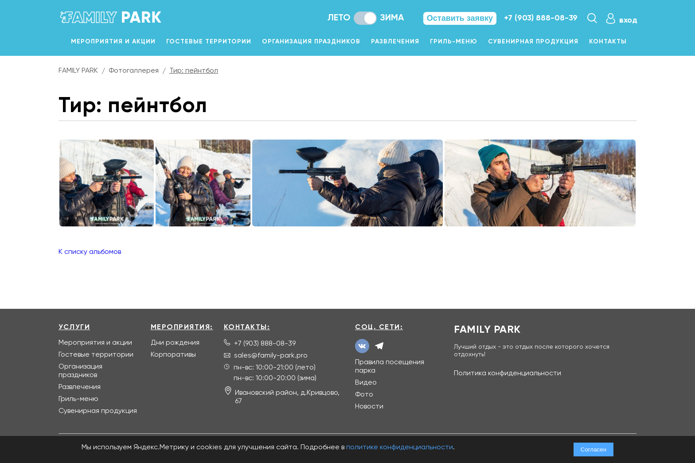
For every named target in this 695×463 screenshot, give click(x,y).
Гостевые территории (208, 42)
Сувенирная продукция (533, 42)
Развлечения (395, 42)
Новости (369, 406)
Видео (366, 382)
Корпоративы (173, 354)
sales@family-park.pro (271, 355)
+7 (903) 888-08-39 (541, 18)
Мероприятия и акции (113, 42)
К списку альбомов (90, 252)
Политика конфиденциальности (507, 373)
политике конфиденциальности (399, 447)
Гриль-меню (453, 42)
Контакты (608, 42)
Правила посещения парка (389, 366)
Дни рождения (175, 342)
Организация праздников (311, 42)
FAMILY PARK (78, 70)
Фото (364, 394)
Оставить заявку (460, 18)
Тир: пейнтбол (193, 70)
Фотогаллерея (134, 70)
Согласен (593, 449)
